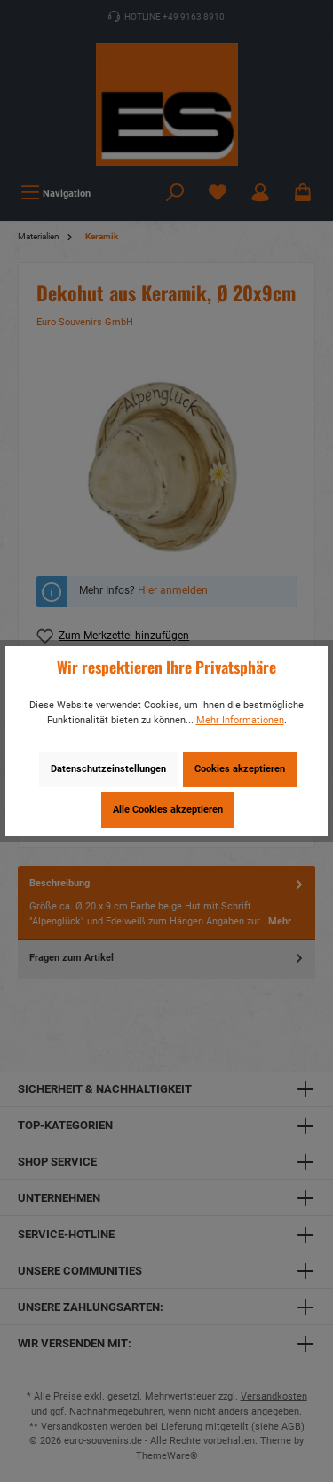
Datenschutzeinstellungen (108, 769)
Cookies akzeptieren (239, 769)
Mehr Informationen (240, 720)
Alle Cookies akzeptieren (168, 809)
